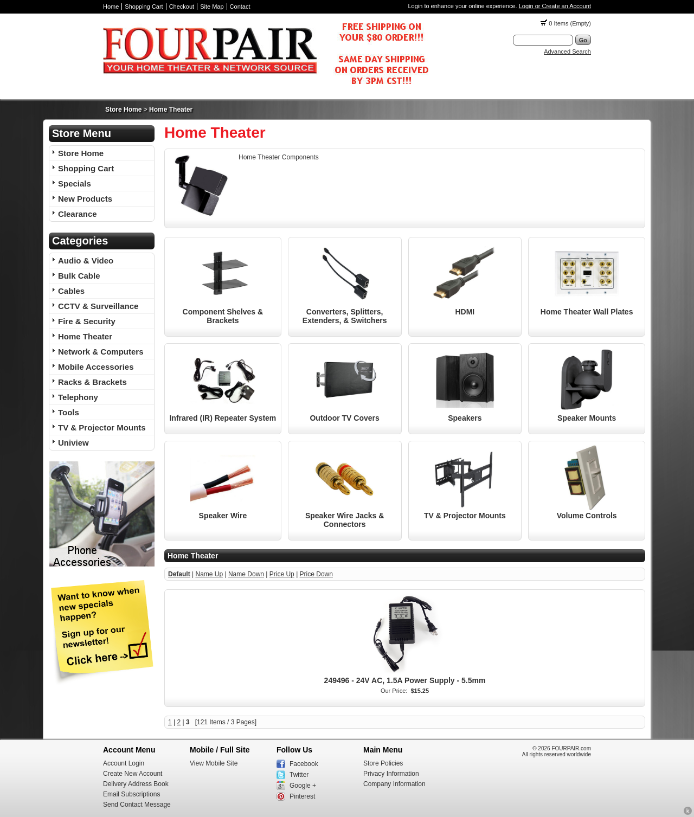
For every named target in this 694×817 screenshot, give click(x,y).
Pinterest (302, 796)
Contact (240, 6)
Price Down (316, 574)
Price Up (281, 574)
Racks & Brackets (92, 382)
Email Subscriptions (131, 794)
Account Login (123, 763)
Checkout (181, 6)
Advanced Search (567, 51)
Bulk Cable (79, 275)
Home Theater (170, 109)
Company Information (394, 784)
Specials (74, 183)
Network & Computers (101, 351)
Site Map (211, 6)
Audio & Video (85, 260)
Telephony (78, 397)
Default (179, 574)
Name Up (209, 574)
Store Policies (383, 763)
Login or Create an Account (555, 6)
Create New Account (132, 773)
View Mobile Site (214, 763)
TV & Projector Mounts (102, 427)
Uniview (73, 442)
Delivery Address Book (136, 784)
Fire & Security (86, 321)
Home (111, 6)
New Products (85, 198)
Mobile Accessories (96, 366)
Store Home (123, 109)
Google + (303, 785)
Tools (68, 412)
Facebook (304, 764)
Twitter (299, 775)
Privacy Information (391, 773)
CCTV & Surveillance (98, 306)
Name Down (246, 574)
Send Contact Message (137, 804)
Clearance (77, 213)
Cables (71, 290)
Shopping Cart (144, 6)
